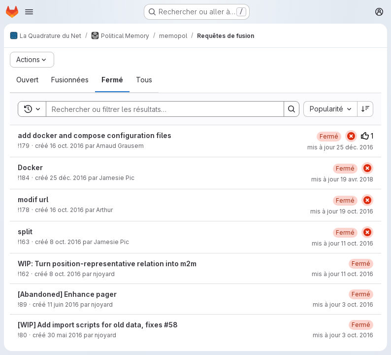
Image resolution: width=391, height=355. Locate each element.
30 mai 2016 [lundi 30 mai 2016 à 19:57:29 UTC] (64, 335)
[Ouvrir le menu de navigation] (29, 12)
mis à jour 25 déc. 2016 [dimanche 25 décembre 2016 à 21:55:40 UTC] (340, 147)
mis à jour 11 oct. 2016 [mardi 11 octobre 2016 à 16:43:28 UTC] (342, 243)
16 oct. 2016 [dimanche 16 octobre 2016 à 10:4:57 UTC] (67, 209)
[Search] (160, 109)
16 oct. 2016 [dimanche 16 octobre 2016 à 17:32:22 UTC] (67, 145)
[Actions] (32, 60)
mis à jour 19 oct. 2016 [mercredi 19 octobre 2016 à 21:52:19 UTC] (341, 211)
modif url (33, 199)
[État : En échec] (351, 136)
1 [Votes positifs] (367, 136)
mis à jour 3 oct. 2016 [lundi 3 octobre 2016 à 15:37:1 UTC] (343, 304)
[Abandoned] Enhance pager (67, 294)
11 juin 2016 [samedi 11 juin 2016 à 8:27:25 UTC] (63, 304)
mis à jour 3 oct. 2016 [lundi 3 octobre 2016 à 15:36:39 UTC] (343, 335)
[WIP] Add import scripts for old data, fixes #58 (98, 324)
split (25, 231)
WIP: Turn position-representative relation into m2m (107, 263)
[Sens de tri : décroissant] (365, 109)
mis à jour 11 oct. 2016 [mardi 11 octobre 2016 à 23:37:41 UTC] (342, 274)
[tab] (27, 80)
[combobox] (330, 109)
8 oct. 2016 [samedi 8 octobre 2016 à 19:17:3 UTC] (65, 242)
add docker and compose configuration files (94, 135)
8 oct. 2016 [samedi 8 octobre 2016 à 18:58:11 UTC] (65, 274)
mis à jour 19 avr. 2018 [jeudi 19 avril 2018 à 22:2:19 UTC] (342, 179)
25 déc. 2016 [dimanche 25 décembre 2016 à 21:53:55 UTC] (68, 177)
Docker (30, 167)
